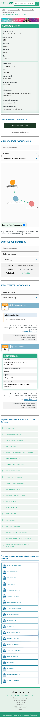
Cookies (20, 709)
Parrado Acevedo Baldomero (12, 109)
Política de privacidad (20, 707)
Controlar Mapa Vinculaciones (12, 225)
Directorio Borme (20, 702)
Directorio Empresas (20, 700)
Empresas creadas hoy (20, 698)
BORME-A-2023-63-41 (30, 332)
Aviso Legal (20, 705)
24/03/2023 (26, 273)
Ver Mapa (6, 58)
